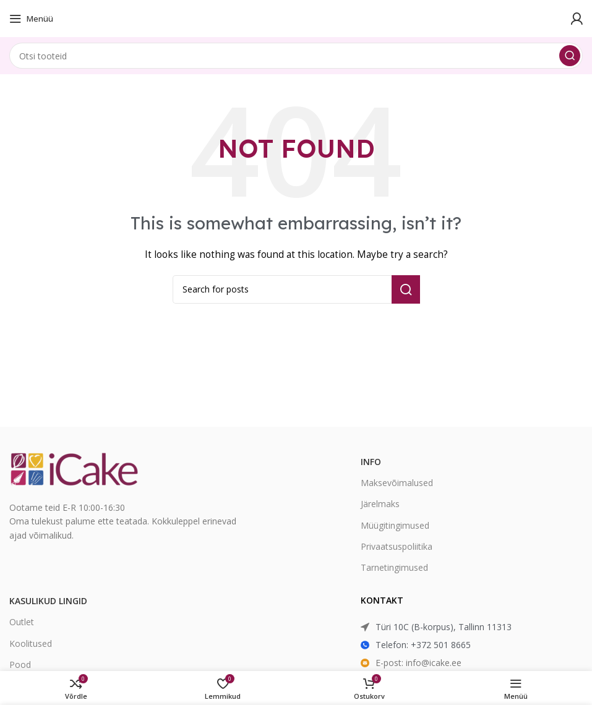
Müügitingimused (395, 525)
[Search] (296, 56)
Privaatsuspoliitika (396, 546)
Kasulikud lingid (48, 601)
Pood (20, 664)
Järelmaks (380, 504)
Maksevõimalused (397, 483)
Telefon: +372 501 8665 (423, 645)
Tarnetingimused (394, 567)
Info (371, 462)
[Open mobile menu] (31, 18)
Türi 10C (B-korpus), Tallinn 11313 (443, 627)
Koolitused (30, 643)
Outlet (21, 622)
